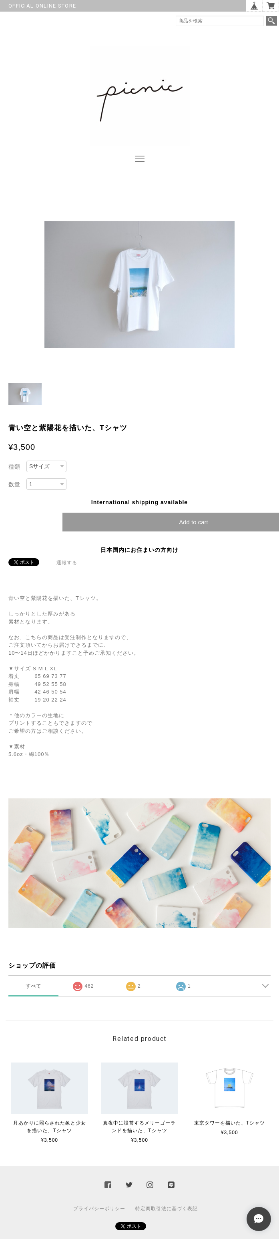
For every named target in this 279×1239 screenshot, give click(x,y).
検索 (271, 21)
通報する (66, 562)
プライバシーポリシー (99, 1208)
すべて (33, 986)
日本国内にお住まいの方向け (139, 550)
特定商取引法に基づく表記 (166, 1208)
